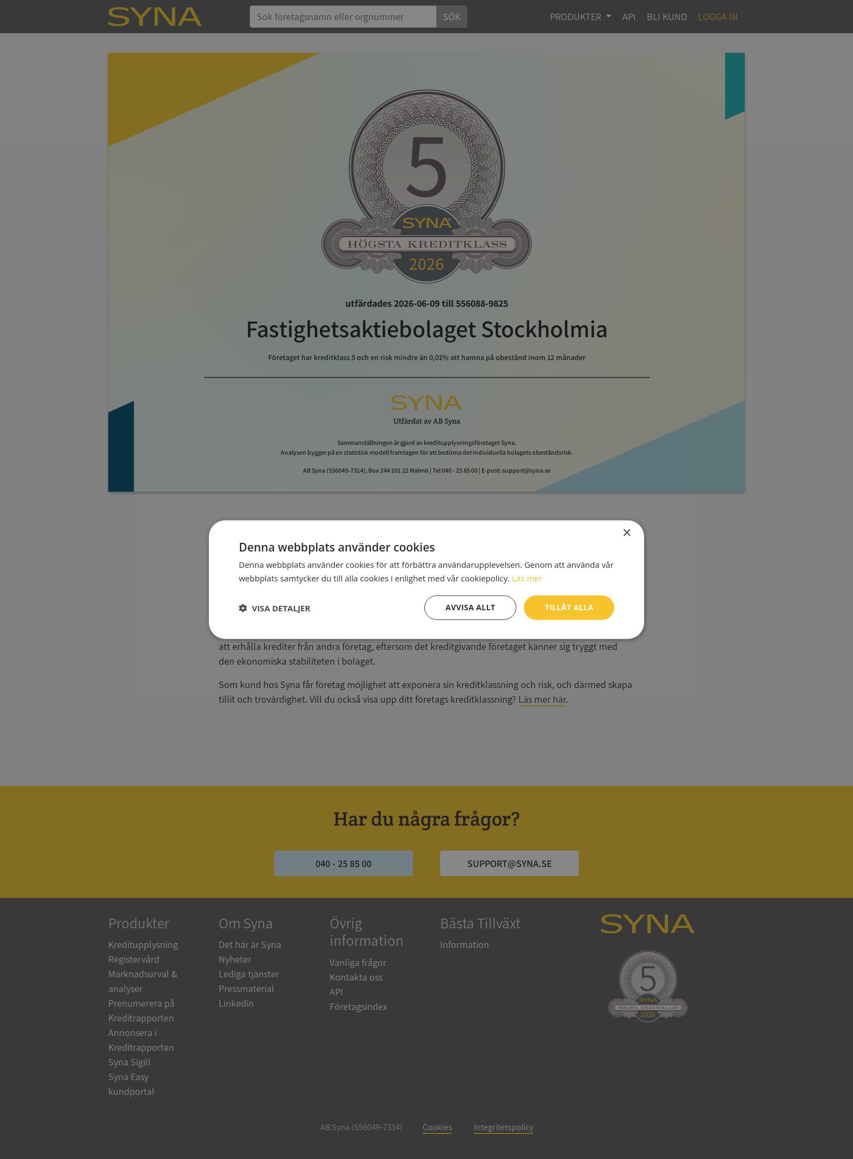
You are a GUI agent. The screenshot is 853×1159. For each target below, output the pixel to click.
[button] (274, 607)
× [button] (626, 533)
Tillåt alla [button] (569, 607)
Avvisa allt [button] (470, 607)
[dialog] (426, 579)
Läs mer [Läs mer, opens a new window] (527, 577)
